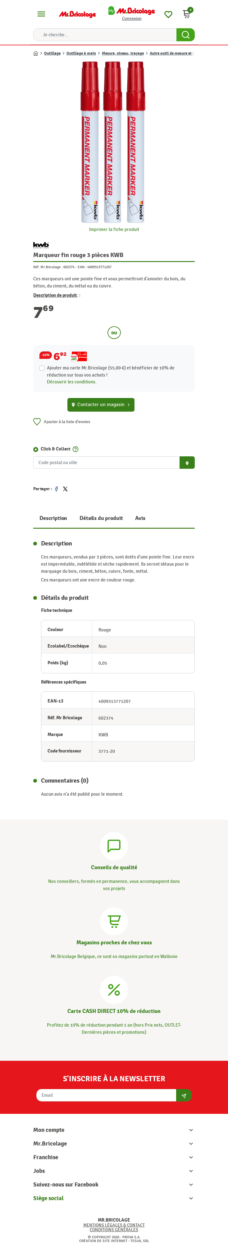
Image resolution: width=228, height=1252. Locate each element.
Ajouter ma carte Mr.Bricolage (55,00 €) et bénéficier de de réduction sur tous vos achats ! (111, 371)
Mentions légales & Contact (114, 1225)
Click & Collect (56, 449)
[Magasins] (114, 920)
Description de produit (56, 295)
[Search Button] (185, 34)
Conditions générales (114, 1229)
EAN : (82, 267)
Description (53, 518)
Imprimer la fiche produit (114, 229)
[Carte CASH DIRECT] (114, 989)
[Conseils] (114, 845)
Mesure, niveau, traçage (123, 53)
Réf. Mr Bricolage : (47, 267)
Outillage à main (81, 53)
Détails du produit (101, 518)
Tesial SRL (139, 1241)
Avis (140, 518)
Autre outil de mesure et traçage (178, 53)
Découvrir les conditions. (72, 382)
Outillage (52, 53)
